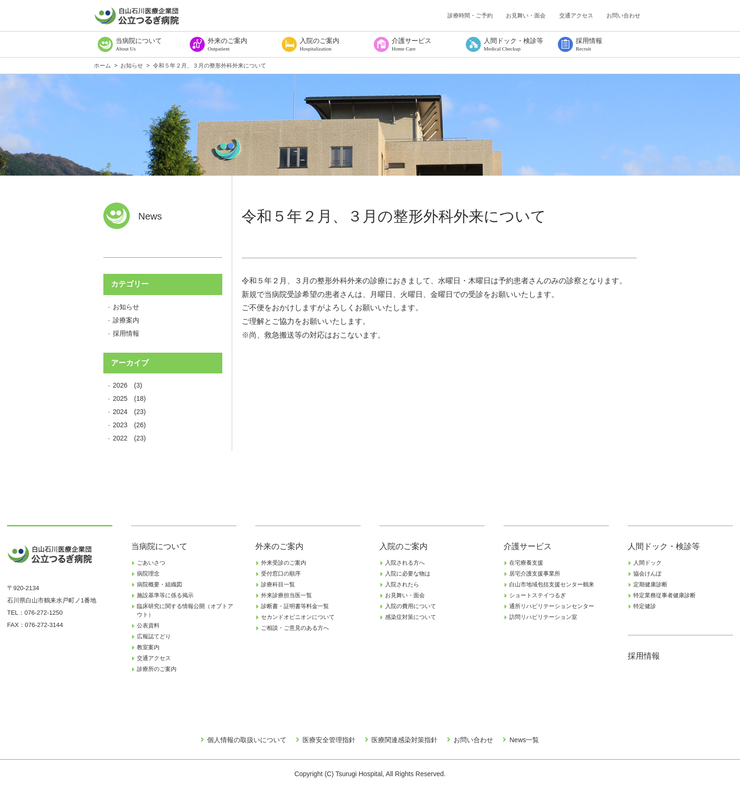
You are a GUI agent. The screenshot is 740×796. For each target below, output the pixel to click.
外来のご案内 (279, 546)
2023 (120, 425)
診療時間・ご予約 (470, 15)
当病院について (159, 546)
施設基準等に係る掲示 (165, 595)
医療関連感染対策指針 (404, 740)
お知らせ (126, 307)
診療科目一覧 (278, 584)
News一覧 (524, 740)
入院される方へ (405, 562)
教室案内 (148, 647)
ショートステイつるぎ (537, 595)
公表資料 (148, 625)
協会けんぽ (647, 573)
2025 (120, 398)
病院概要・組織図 (159, 584)
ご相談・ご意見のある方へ (295, 628)
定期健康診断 (650, 584)
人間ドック (647, 562)
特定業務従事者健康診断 (664, 595)
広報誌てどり (154, 636)
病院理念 (148, 573)
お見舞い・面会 (526, 15)
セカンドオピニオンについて (298, 617)
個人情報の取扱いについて (246, 740)
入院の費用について (410, 606)
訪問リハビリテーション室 (543, 617)
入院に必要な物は (407, 573)
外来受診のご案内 (283, 562)
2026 (120, 385)
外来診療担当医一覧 (286, 595)
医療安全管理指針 (329, 740)
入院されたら (402, 584)
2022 (120, 438)
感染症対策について (410, 617)
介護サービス (528, 546)
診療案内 (126, 320)
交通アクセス (576, 15)
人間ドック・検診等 (664, 546)
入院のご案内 (403, 546)
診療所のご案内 (157, 669)
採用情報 (126, 333)
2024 (120, 411)
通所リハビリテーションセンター (551, 606)
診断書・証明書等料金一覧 (295, 606)
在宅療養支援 (526, 562)
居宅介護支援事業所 (534, 573)
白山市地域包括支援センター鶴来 (551, 584)
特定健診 (644, 606)
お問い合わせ (623, 15)
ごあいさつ (151, 562)
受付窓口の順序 (281, 573)
